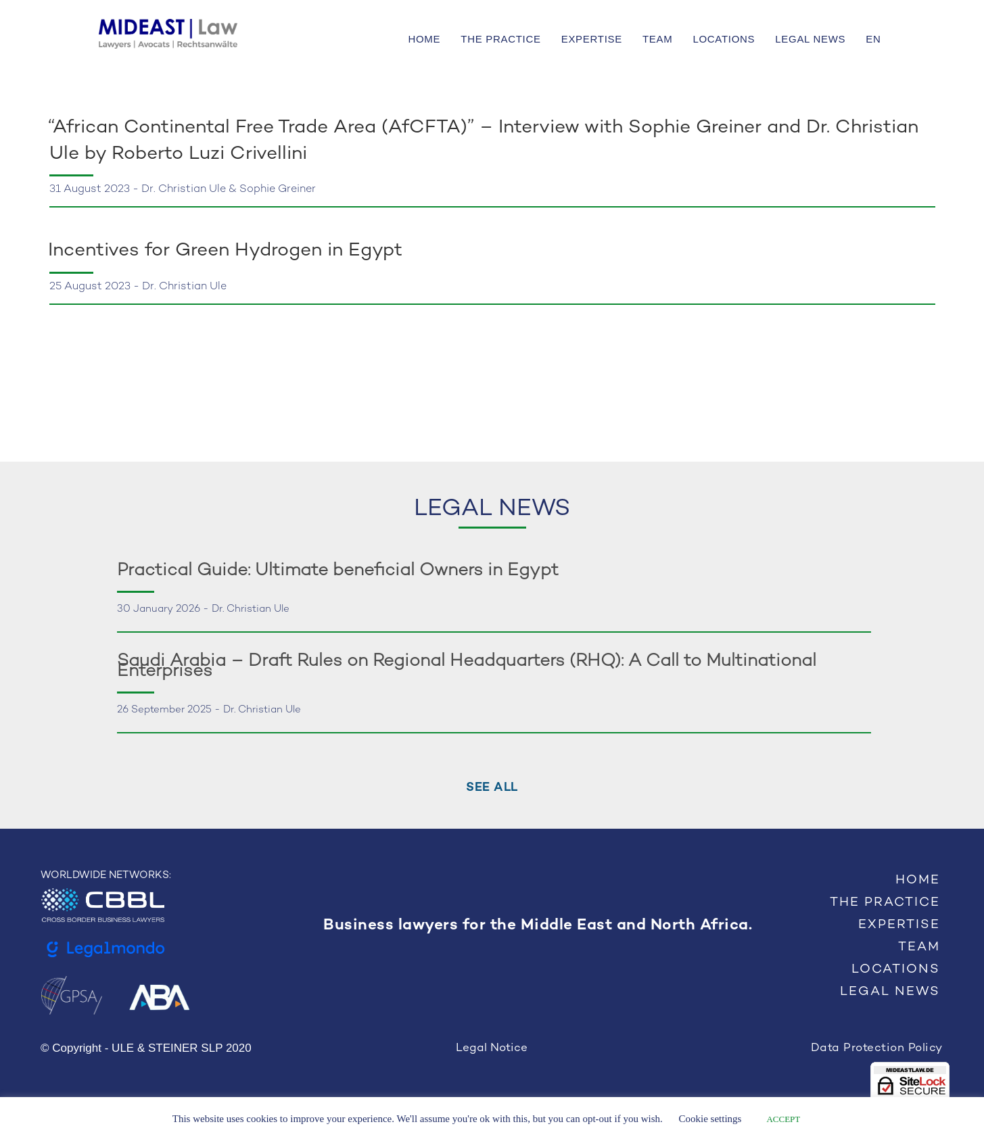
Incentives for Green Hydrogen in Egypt (228, 251)
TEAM (657, 39)
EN (873, 39)
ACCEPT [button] (783, 1119)
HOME (424, 39)
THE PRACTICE (500, 39)
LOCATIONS (724, 39)
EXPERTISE (591, 39)
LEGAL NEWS (810, 39)
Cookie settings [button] (710, 1118)
